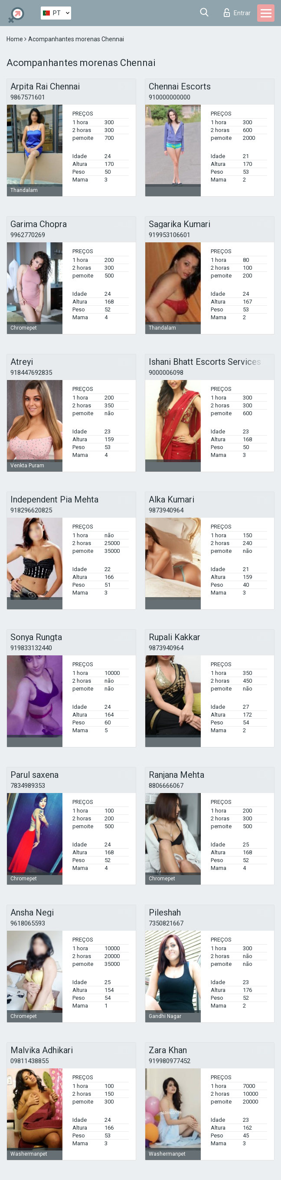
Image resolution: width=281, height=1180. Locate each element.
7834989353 (27, 786)
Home (15, 39)
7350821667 (166, 923)
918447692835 (31, 373)
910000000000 (169, 97)
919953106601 (169, 235)
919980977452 (169, 1061)
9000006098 (166, 373)
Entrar (237, 12)
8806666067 (166, 786)
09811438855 (29, 1061)
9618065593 (27, 923)
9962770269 (27, 235)
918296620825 (31, 510)
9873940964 (166, 510)
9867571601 (27, 97)
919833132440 (31, 648)
